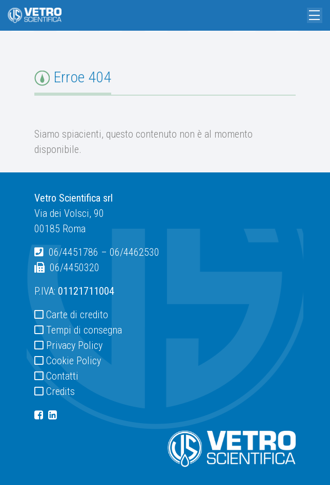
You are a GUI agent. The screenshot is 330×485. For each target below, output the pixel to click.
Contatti (62, 376)
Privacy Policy (74, 345)
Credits (60, 391)
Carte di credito (77, 314)
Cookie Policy (73, 361)
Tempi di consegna (84, 330)
